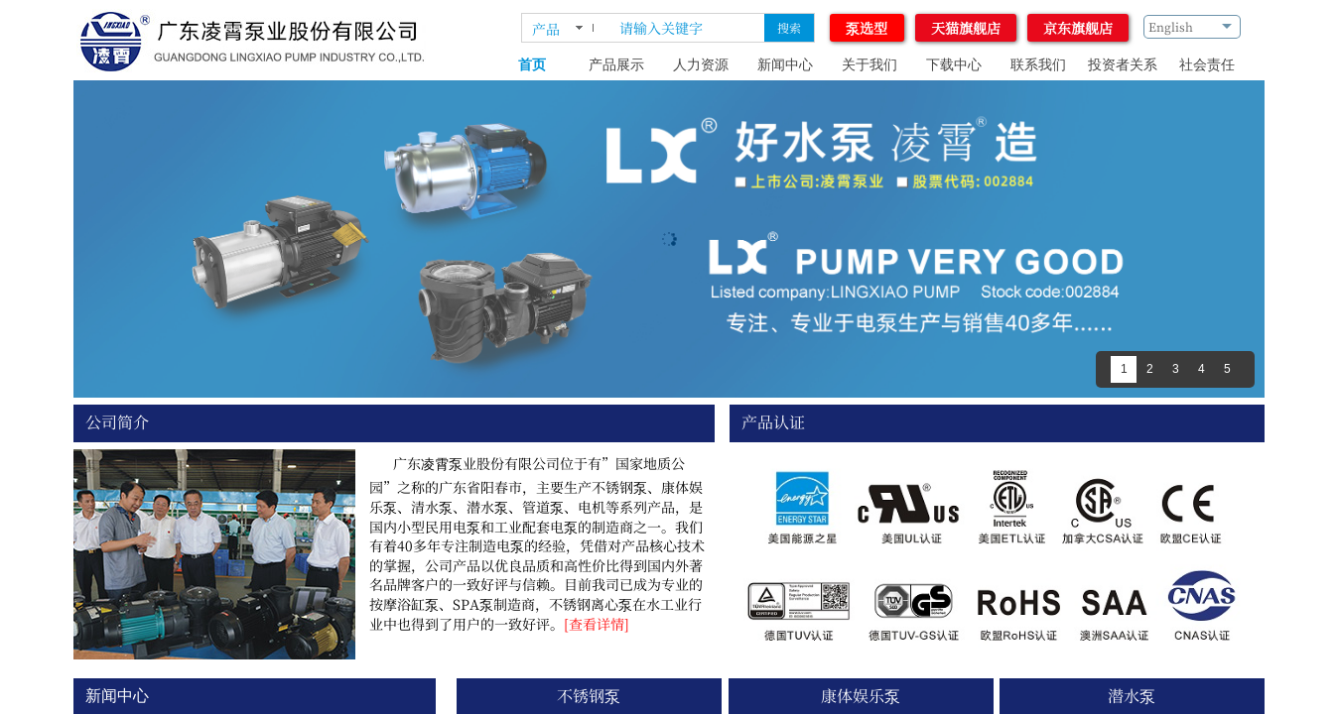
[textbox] (687, 28)
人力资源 (701, 65)
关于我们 (869, 65)
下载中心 (954, 65)
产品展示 (616, 65)
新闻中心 (785, 65)
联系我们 (1038, 65)
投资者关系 (1122, 65)
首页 (532, 65)
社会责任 (1207, 65)
